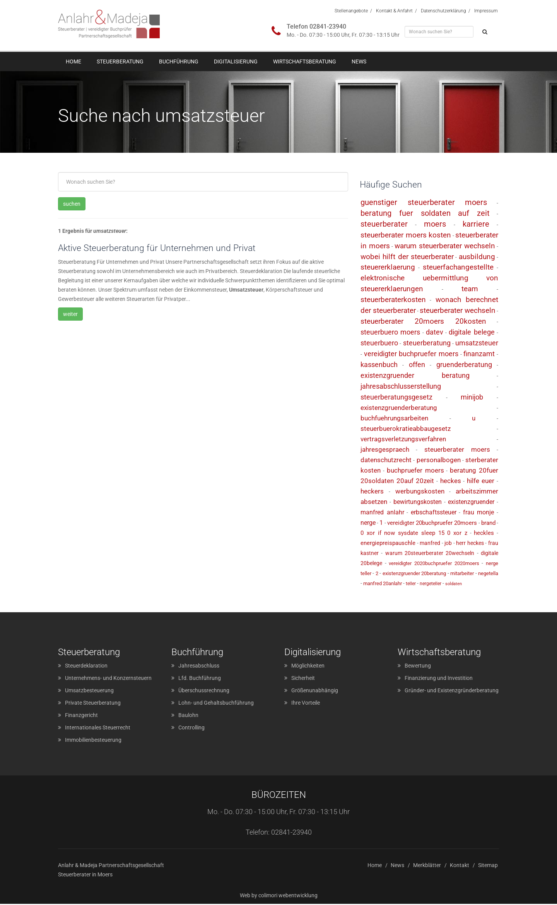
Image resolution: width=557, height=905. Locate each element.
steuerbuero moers (390, 333)
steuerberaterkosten (393, 300)
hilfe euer (481, 481)
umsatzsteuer (476, 344)
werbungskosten (419, 492)
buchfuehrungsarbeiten (394, 419)
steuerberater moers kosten (406, 235)
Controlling (191, 729)
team (469, 289)
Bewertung (418, 667)
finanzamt (479, 355)
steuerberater (384, 224)
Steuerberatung (120, 61)
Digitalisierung (236, 61)
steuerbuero (379, 344)
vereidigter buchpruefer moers (411, 355)
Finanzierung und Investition (439, 679)
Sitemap (488, 866)
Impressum (486, 11)
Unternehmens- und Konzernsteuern (108, 679)
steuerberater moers (457, 450)
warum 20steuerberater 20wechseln (430, 554)
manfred (430, 544)
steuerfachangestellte (458, 268)
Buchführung (178, 61)
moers (435, 224)
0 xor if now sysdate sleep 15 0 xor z (414, 533)
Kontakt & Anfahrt (394, 11)
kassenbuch (379, 366)
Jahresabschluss (198, 667)
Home (73, 61)
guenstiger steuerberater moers (424, 203)
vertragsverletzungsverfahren (403, 440)
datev (434, 333)
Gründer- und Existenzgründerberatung (452, 691)
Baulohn (188, 716)
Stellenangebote (351, 11)
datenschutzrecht (386, 460)
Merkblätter (427, 866)
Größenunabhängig (314, 691)
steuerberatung (427, 344)
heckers (372, 492)
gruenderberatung (464, 366)
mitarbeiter (462, 574)
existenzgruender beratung (415, 376)
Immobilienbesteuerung (93, 741)
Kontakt (459, 866)
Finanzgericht (81, 716)
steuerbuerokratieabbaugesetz (406, 429)
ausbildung (477, 257)
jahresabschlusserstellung (401, 387)
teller (411, 584)
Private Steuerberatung (93, 704)
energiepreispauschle (388, 543)
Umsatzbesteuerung (89, 691)
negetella (488, 574)
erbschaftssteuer (433, 513)
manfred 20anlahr (382, 584)
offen (417, 366)
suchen (71, 204)
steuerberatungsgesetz (396, 398)
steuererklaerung (388, 268)
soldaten (453, 584)
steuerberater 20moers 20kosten (423, 322)
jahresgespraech (385, 450)
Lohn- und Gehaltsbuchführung (216, 704)
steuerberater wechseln (457, 311)
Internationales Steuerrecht (97, 729)
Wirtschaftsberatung (304, 61)
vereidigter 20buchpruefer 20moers (432, 523)
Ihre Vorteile (305, 704)
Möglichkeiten (308, 667)
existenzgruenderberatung (399, 408)
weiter (70, 315)
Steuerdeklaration (86, 667)
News (359, 61)
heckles (484, 533)
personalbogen (439, 460)
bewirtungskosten (417, 502)
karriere (476, 224)
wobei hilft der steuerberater (407, 257)
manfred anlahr (382, 513)
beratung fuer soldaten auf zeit (425, 214)
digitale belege (471, 333)
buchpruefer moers (415, 471)
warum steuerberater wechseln (445, 246)
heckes (450, 481)
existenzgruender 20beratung (414, 574)
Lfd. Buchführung (199, 679)
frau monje (478, 513)
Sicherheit (303, 679)
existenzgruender (471, 502)
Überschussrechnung (203, 691)
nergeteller (430, 584)
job (448, 544)
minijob (472, 398)
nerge (368, 523)
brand (488, 523)
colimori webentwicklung (288, 896)
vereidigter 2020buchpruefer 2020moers (434, 564)
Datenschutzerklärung (443, 11)
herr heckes (470, 544)
